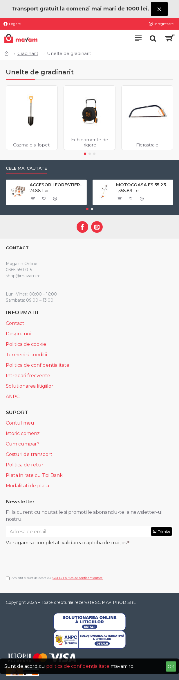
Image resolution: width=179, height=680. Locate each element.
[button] (85, 154)
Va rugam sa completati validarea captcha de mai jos (66, 542)
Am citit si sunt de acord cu (55, 578)
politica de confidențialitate (77, 666)
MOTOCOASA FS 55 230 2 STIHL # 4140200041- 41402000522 (143, 184)
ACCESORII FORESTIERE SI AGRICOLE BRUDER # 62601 (57, 184)
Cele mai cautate (26, 168)
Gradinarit (27, 53)
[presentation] (46, 558)
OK (171, 666)
